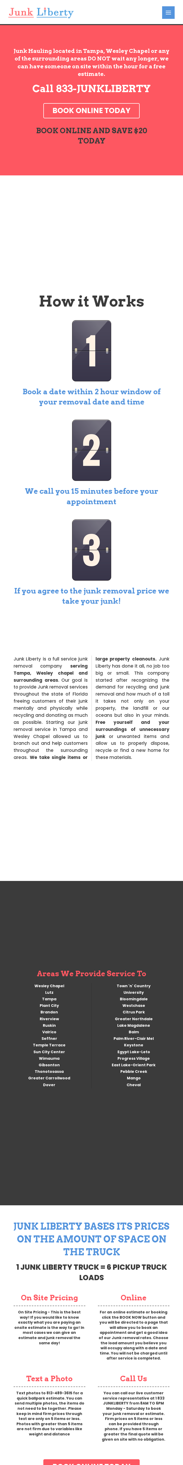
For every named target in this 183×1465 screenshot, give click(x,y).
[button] (168, 12)
